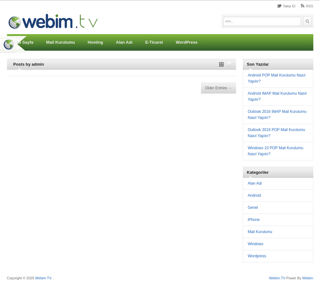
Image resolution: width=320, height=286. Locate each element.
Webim (307, 278)
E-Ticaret (154, 42)
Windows (256, 244)
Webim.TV (277, 278)
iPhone (254, 219)
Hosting (95, 42)
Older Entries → (218, 88)
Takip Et (289, 6)
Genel (253, 207)
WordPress (186, 42)
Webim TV (43, 278)
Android (254, 195)
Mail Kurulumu (60, 42)
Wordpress (257, 256)
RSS (309, 6)
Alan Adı (124, 42)
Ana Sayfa (23, 42)
